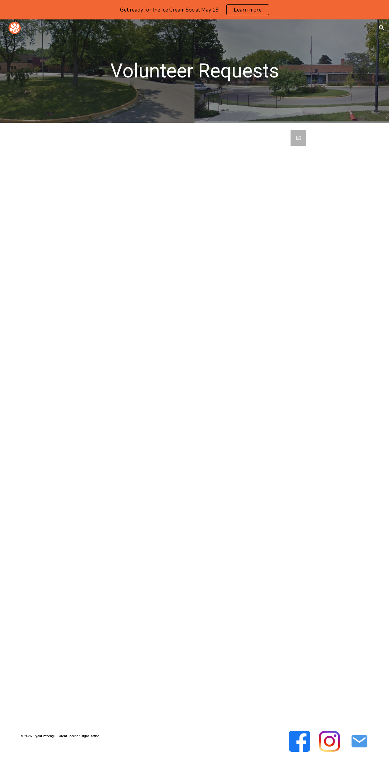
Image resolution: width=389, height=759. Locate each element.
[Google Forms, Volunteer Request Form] (194, 423)
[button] (381, 28)
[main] (194, 71)
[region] (194, 9)
